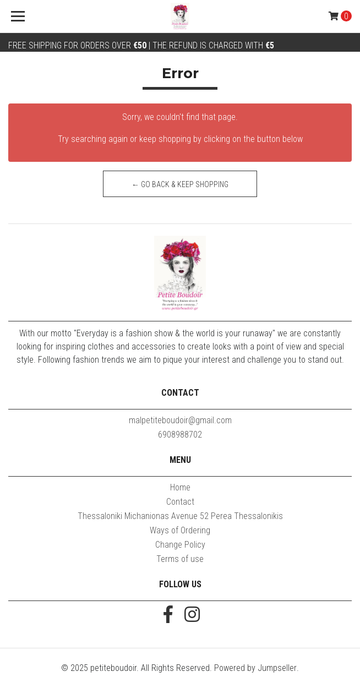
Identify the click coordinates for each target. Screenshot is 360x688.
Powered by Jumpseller (255, 668)
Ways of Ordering (180, 530)
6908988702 (180, 434)
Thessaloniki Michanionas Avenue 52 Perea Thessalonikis (180, 516)
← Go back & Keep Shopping (180, 184)
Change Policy (180, 544)
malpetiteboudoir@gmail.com (180, 420)
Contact (180, 501)
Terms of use (180, 559)
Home (180, 487)
